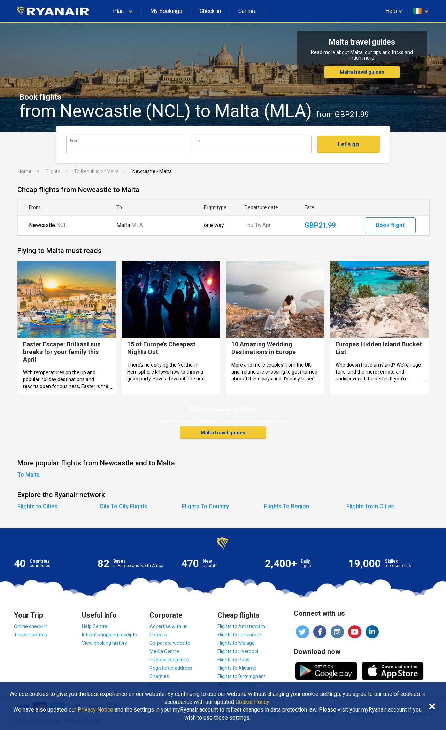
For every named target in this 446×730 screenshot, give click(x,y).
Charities (159, 676)
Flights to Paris (233, 659)
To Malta (28, 474)
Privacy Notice (95, 710)
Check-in (210, 11)
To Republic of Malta (96, 171)
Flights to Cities (37, 506)
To (197, 140)
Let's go (348, 144)
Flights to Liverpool (237, 651)
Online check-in (30, 626)
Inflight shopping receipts (109, 634)
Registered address (170, 668)
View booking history (104, 643)
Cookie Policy (252, 702)
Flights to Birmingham (241, 676)
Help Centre (95, 626)
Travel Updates (30, 634)
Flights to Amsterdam (241, 626)
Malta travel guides (362, 72)
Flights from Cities (370, 506)
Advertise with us (168, 626)
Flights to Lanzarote (239, 634)
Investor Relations (169, 659)
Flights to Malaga (236, 643)
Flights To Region (286, 506)
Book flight (390, 225)
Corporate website (169, 643)
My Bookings (166, 11)
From (75, 140)
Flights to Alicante (236, 668)
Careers (158, 634)
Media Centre (164, 651)
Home (24, 171)
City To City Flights (123, 506)
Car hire (247, 11)
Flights (53, 171)
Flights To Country (205, 506)
